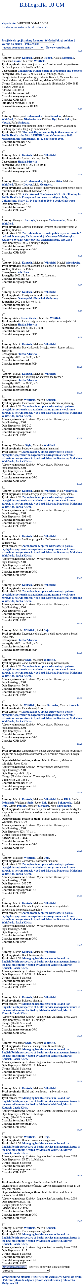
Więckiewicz (73, 262)
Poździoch (8, 802)
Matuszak (68, 57)
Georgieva (46, 184)
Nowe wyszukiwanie (58, 47)
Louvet (28, 184)
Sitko (68, 119)
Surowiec (52, 705)
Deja (46, 630)
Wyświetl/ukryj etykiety (59, 40)
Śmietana (24, 122)
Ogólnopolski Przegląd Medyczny (38, 298)
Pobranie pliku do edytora (18, 1280)
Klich (67, 799)
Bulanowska (65, 802)
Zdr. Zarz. (24, 272)
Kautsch (27, 57)
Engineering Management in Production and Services (50, 70)
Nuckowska (70, 490)
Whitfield (39, 61)
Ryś (54, 119)
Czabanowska (33, 116)
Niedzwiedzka (32, 119)
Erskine (17, 61)
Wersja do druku (12, 43)
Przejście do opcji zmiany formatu (22, 40)
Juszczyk (29, 220)
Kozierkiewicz (29, 318)
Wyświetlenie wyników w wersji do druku (57, 1276)
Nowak (6, 122)
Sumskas (55, 116)
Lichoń (48, 57)
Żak (44, 802)
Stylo (28, 445)
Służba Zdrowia (27, 161)
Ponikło (21, 805)
